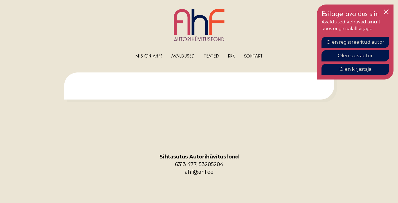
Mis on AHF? (148, 56)
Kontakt (253, 56)
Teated (211, 56)
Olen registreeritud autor (355, 42)
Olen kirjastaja (355, 69)
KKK (231, 56)
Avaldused (183, 56)
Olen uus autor (355, 55)
